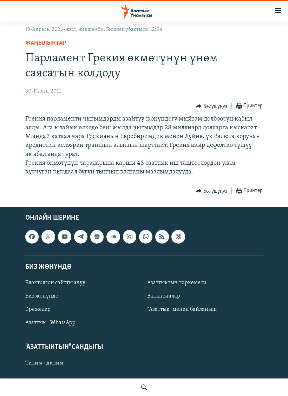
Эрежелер (38, 309)
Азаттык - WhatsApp (50, 323)
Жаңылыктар (45, 43)
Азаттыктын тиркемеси (177, 283)
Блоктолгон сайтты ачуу (55, 283)
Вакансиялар (163, 296)
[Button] (211, 106)
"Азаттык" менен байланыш (182, 309)
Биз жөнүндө (41, 296)
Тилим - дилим (44, 363)
